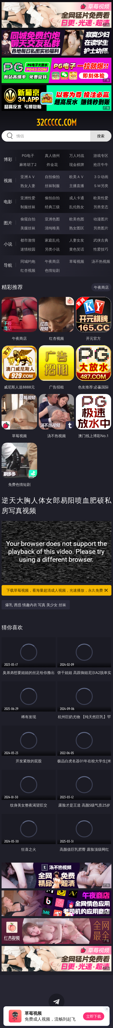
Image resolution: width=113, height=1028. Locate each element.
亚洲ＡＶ (27, 176)
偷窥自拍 (27, 218)
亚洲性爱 (27, 197)
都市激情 (27, 240)
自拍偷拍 (52, 176)
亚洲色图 (52, 218)
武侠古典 (100, 240)
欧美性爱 (100, 197)
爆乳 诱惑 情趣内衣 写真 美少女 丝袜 (35, 604)
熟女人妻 (27, 185)
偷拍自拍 (52, 197)
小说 (8, 244)
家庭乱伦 (52, 240)
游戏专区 (100, 155)
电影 (8, 202)
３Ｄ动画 (100, 176)
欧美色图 (76, 218)
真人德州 (52, 155)
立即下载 (93, 1016)
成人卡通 (76, 197)
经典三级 (52, 206)
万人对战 (76, 155)
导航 (8, 265)
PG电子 (28, 155)
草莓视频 (76, 261)
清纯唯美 (52, 227)
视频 (8, 180)
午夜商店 (52, 261)
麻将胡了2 (27, 164)
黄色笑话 (76, 249)
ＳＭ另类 (100, 185)
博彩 (8, 159)
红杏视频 (27, 270)
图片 (8, 223)
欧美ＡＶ (76, 176)
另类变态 (100, 206)
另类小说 (52, 249)
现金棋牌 (76, 164)
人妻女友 (76, 240)
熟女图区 (76, 227)
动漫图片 (100, 218)
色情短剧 (52, 270)
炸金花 (52, 164)
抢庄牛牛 (100, 164)
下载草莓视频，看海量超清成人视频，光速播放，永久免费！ (57, 590)
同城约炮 (27, 261)
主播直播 (76, 185)
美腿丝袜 (27, 227)
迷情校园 (27, 249)
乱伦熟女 (76, 206)
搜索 (101, 135)
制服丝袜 (27, 206)
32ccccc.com (56, 122)
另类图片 (100, 227)
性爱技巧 (100, 249)
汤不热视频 (101, 261)
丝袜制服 (52, 185)
